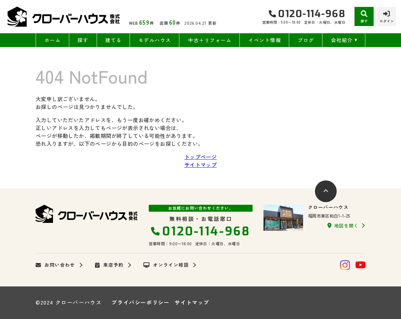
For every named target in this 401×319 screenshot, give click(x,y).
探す (82, 40)
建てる (113, 40)
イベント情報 (264, 40)
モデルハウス (155, 40)
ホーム (53, 40)
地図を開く (342, 225)
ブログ (306, 40)
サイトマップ (200, 165)
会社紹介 (342, 40)
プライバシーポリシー (140, 302)
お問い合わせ (55, 265)
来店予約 (109, 265)
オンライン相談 (166, 265)
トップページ (200, 157)
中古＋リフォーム (209, 40)
